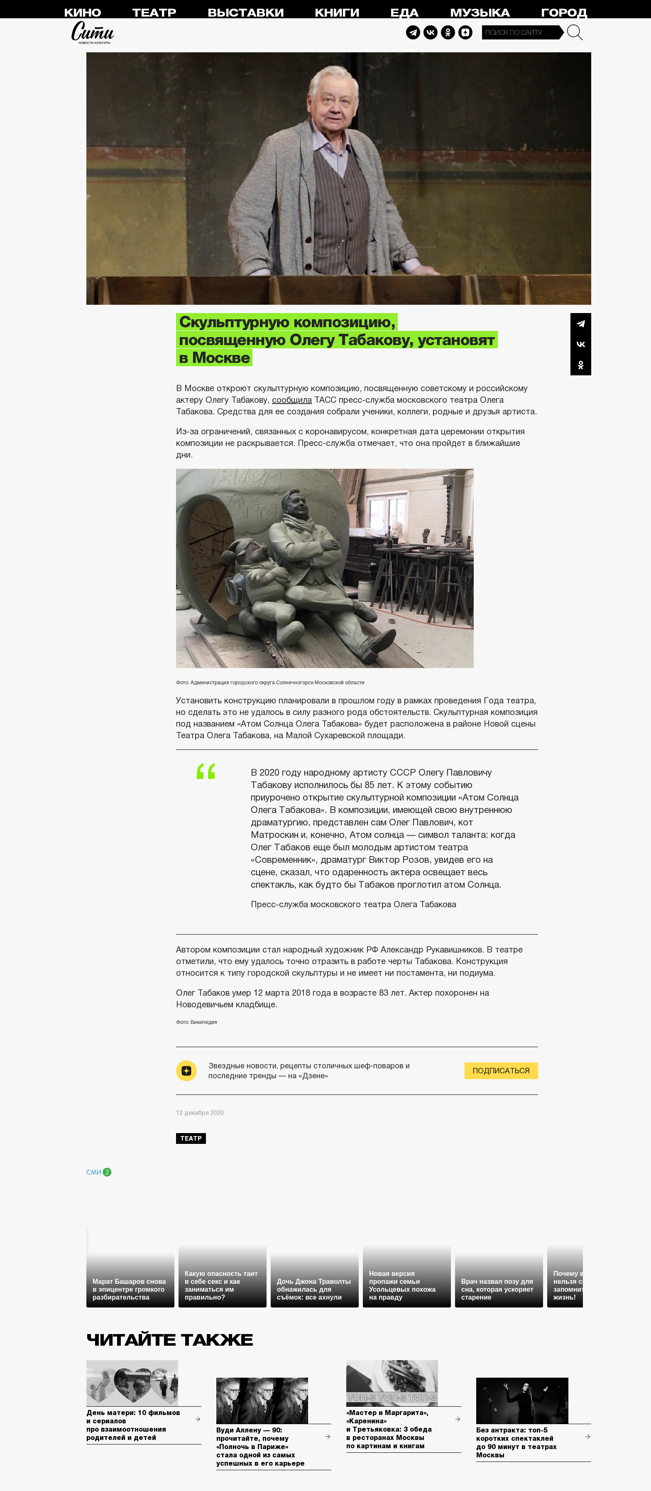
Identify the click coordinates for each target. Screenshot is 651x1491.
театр (191, 1138)
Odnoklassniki (448, 32)
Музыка (480, 13)
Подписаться (501, 1071)
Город (564, 13)
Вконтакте (580, 344)
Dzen (465, 32)
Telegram (413, 32)
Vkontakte (430, 32)
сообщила (292, 399)
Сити (93, 32)
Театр (154, 13)
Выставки (246, 13)
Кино (82, 13)
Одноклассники (580, 365)
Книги (337, 13)
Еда (404, 13)
